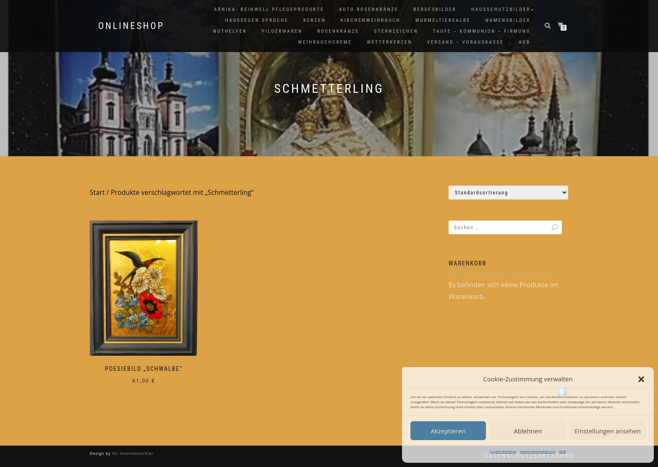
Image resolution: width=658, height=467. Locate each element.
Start (97, 192)
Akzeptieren (448, 431)
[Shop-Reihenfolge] (508, 192)
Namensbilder (508, 20)
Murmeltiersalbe (442, 20)
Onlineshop (131, 26)
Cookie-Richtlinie (503, 451)
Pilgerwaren (282, 31)
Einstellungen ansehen (607, 431)
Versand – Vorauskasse (465, 42)
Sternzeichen (396, 31)
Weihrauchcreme (325, 42)
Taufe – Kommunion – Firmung (481, 31)
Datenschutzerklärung (537, 451)
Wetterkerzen (389, 42)
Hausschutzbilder (500, 9)
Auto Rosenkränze (369, 9)
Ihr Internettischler (132, 453)
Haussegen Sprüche (256, 20)
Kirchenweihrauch (371, 20)
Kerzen (314, 20)
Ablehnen (528, 431)
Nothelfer (230, 31)
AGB (562, 451)
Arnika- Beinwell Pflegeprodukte (269, 9)
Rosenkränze (338, 31)
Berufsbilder (434, 9)
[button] (641, 379)
